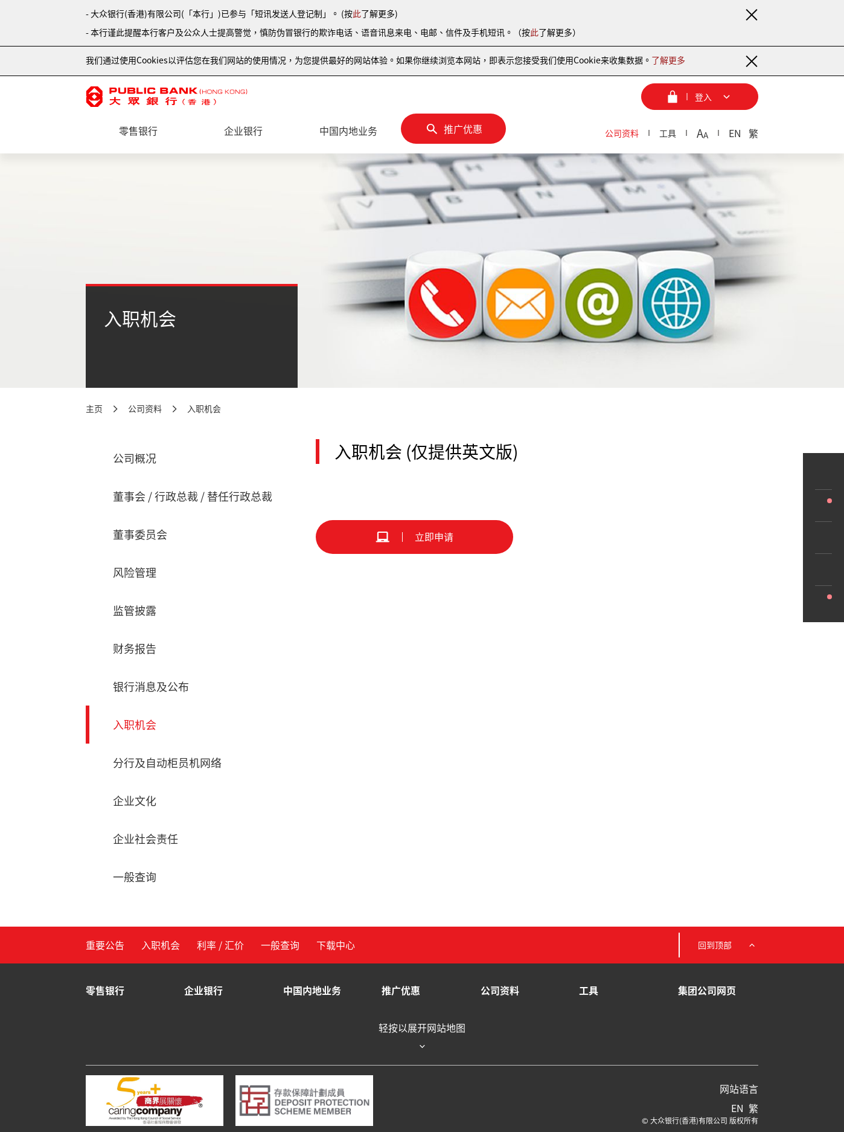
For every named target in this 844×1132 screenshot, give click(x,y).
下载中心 (335, 944)
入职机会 (204, 408)
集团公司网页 (707, 990)
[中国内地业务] (348, 131)
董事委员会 (140, 534)
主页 (94, 408)
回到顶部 (728, 945)
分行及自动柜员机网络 (167, 762)
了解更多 (668, 60)
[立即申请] (414, 537)
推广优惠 (401, 990)
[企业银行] (243, 131)
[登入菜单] (699, 96)
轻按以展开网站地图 (422, 1036)
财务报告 (134, 648)
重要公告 (105, 944)
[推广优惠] (453, 129)
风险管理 (134, 572)
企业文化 (134, 801)
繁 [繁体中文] (753, 133)
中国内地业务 (312, 990)
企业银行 (203, 990)
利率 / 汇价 (220, 944)
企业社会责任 (145, 839)
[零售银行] (138, 131)
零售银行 (105, 990)
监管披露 (134, 610)
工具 (667, 133)
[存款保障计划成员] (304, 1100)
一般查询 (134, 877)
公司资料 (622, 133)
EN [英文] (735, 133)
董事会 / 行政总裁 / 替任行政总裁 (192, 496)
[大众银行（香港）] (167, 96)
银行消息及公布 (151, 686)
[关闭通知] (751, 14)
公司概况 (134, 458)
